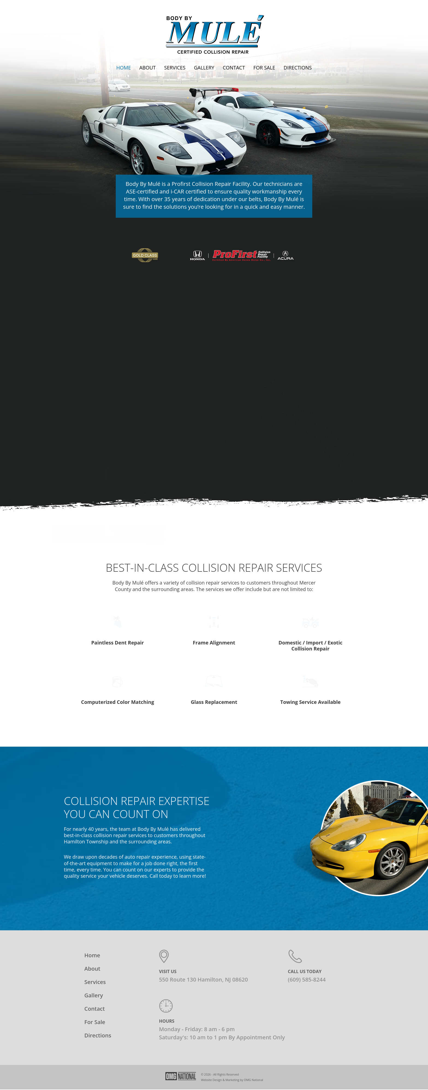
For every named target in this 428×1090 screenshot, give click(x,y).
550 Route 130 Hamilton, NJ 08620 (203, 951)
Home (123, 67)
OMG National (253, 1052)
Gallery (204, 67)
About (147, 67)
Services (175, 67)
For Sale (264, 67)
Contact (234, 67)
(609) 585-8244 (307, 951)
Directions (298, 67)
